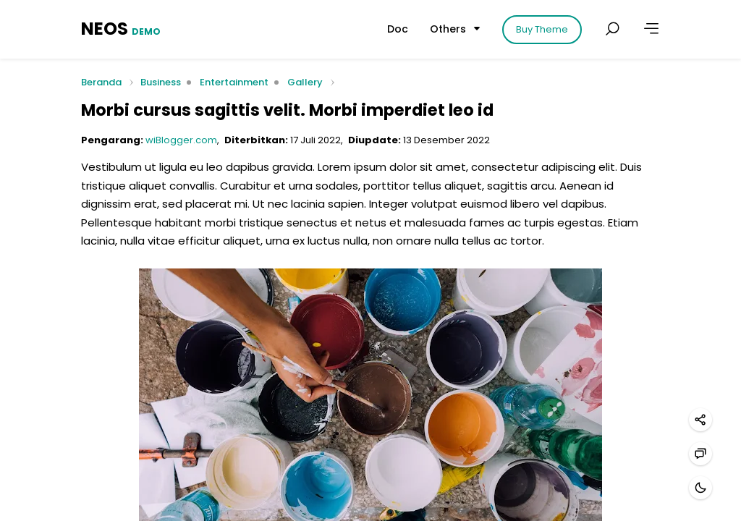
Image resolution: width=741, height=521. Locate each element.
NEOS (121, 29)
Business (160, 82)
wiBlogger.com (181, 140)
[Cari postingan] (612, 29)
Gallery (305, 82)
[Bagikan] (700, 419)
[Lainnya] (651, 29)
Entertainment (234, 82)
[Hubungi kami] (700, 453)
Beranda (101, 83)
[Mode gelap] (700, 487)
